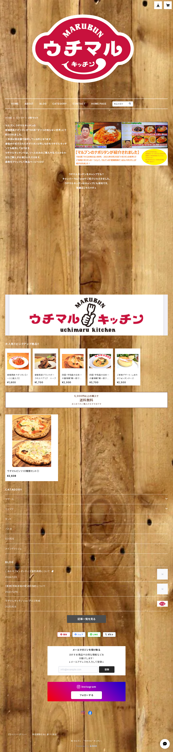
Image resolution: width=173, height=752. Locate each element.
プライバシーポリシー (17, 734)
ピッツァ (20, 117)
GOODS (9, 538)
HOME (15, 103)
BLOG (43, 103)
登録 (107, 669)
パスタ (8, 528)
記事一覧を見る (86, 619)
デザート (9, 499)
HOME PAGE (98, 103)
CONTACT (79, 103)
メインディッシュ (13, 548)
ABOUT (29, 103)
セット (8, 519)
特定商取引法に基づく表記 (44, 734)
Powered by (86, 746)
